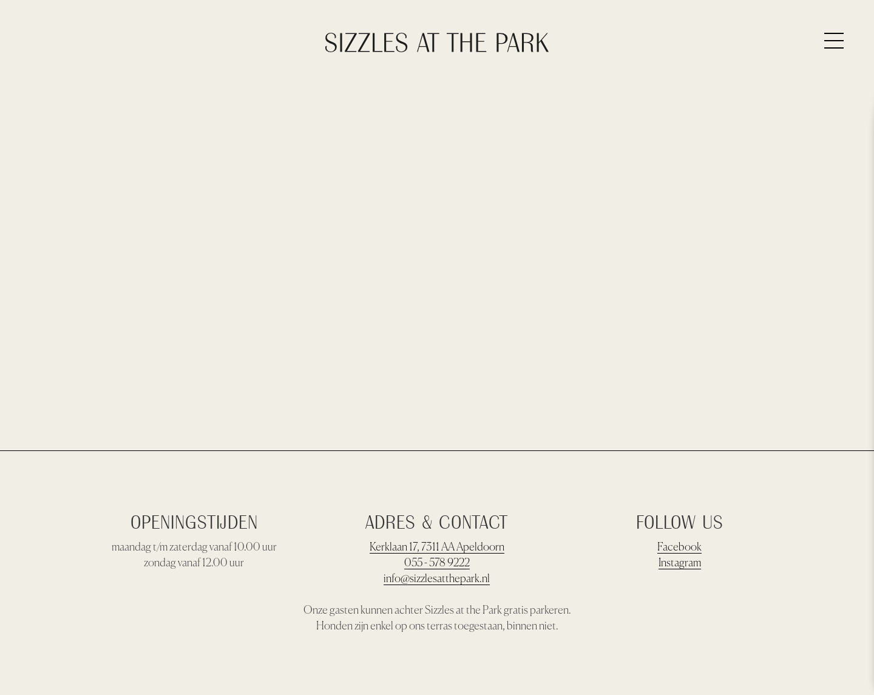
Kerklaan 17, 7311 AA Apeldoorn (437, 547)
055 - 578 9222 (437, 563)
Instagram (680, 563)
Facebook (679, 547)
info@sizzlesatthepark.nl (437, 579)
